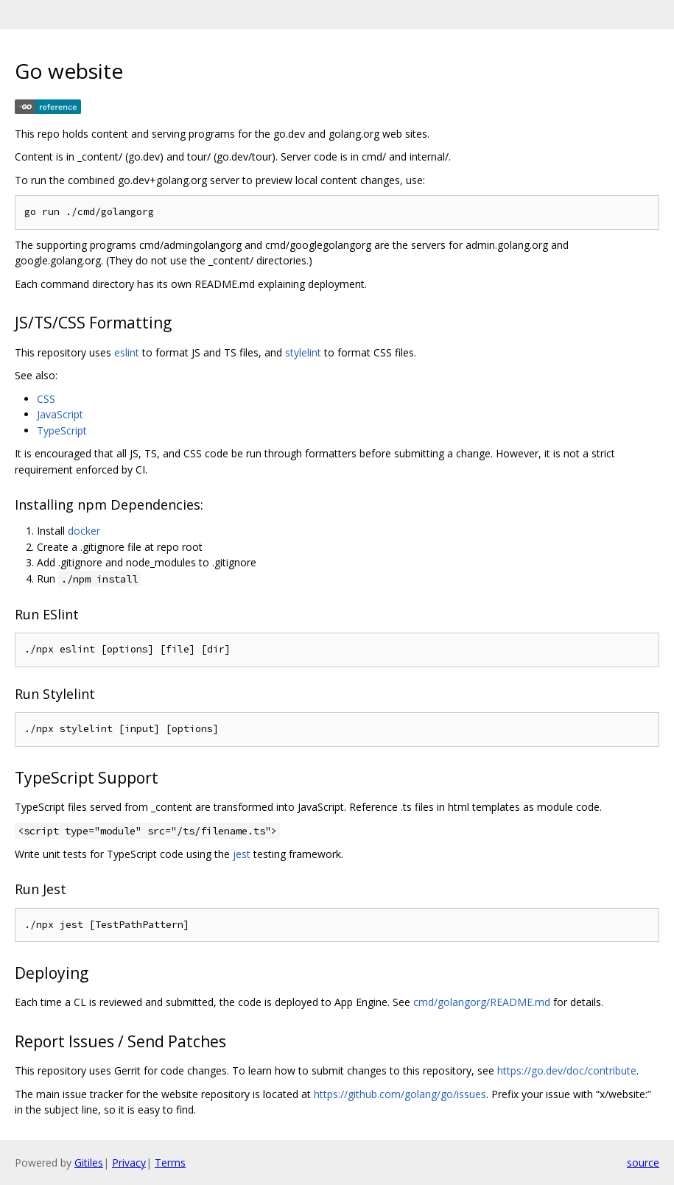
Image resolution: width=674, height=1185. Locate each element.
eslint (126, 352)
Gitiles (88, 1163)
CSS (46, 399)
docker (84, 531)
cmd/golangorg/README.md (481, 1002)
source (643, 1163)
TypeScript (62, 430)
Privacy (129, 1163)
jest (241, 854)
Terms (170, 1163)
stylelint (303, 352)
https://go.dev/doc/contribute (566, 1070)
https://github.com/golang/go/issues (400, 1094)
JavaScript (60, 414)
